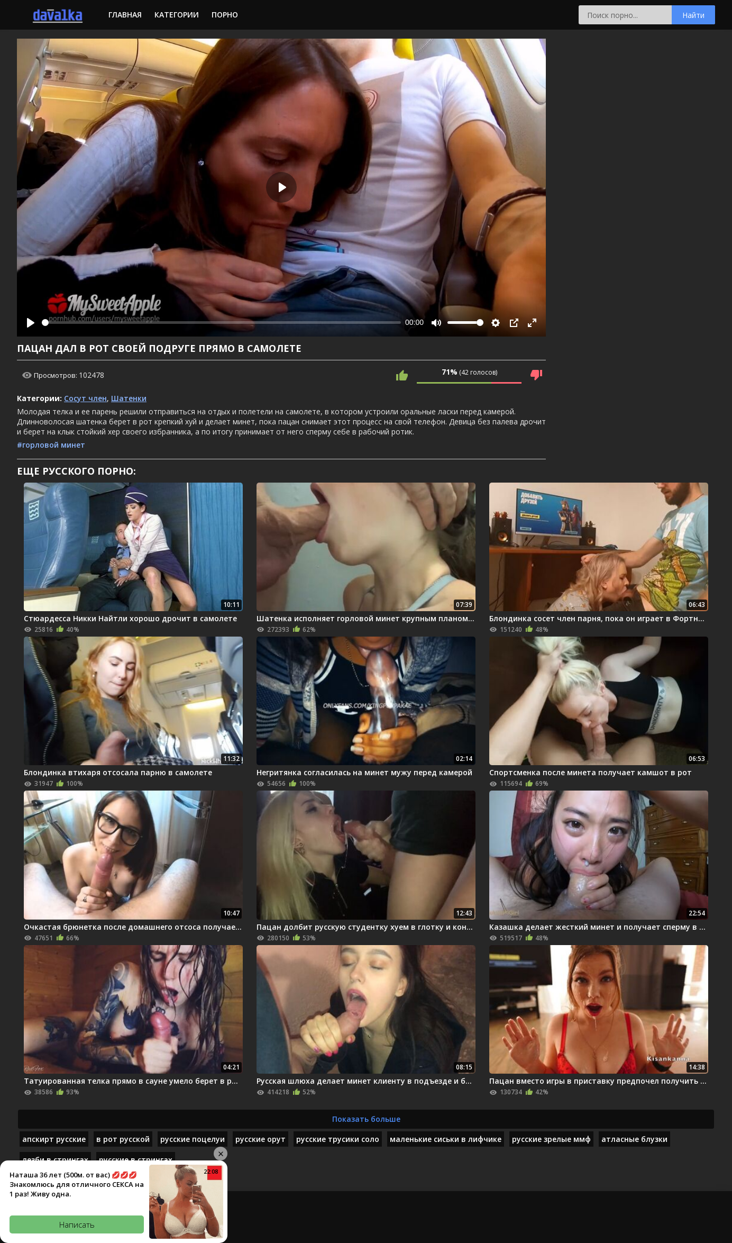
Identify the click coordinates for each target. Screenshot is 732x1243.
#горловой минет (51, 445)
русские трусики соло (337, 1139)
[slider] (221, 322)
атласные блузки (634, 1139)
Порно (225, 15)
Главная (125, 15)
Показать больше (366, 1119)
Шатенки (129, 398)
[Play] (30, 322)
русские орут (260, 1139)
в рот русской (123, 1139)
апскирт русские (54, 1139)
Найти (693, 15)
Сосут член (85, 398)
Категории (176, 15)
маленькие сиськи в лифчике (445, 1139)
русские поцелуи (192, 1139)
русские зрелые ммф (551, 1139)
